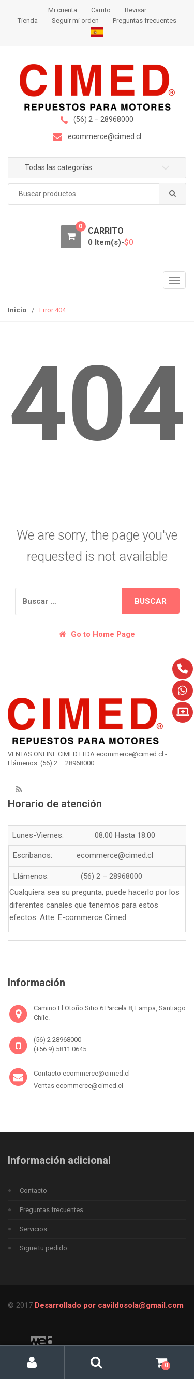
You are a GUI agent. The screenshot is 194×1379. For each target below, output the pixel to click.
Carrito (101, 10)
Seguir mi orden (75, 20)
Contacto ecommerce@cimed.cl (82, 1073)
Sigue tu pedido (43, 1248)
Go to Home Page (97, 634)
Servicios (33, 1229)
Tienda (28, 20)
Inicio (17, 310)
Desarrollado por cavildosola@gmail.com (109, 1305)
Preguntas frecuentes (144, 20)
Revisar (135, 10)
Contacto (33, 1190)
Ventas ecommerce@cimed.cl (78, 1086)
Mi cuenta (62, 10)
